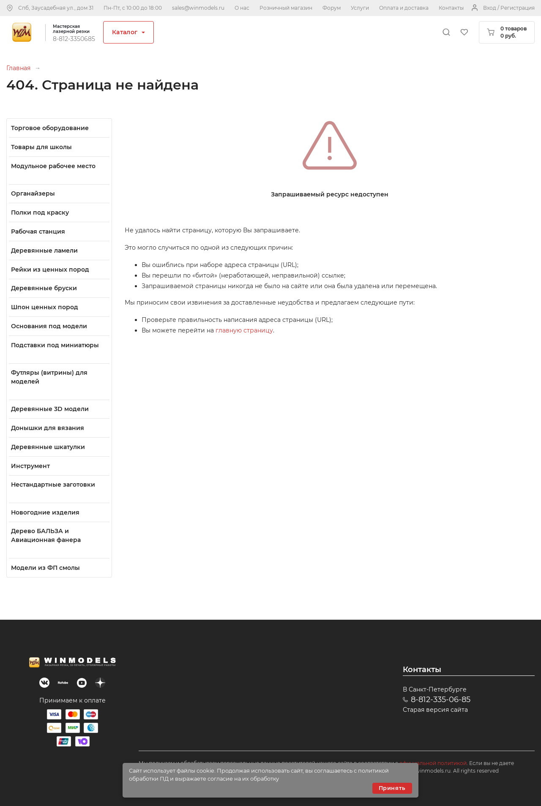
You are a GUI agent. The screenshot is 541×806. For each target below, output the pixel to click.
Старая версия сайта (435, 709)
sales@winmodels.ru (198, 8)
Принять (392, 788)
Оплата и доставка (404, 8)
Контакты (451, 8)
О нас (242, 8)
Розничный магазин (286, 8)
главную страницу (244, 330)
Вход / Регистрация (509, 8)
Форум (331, 8)
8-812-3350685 (74, 38)
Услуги (360, 8)
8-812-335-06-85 (440, 699)
